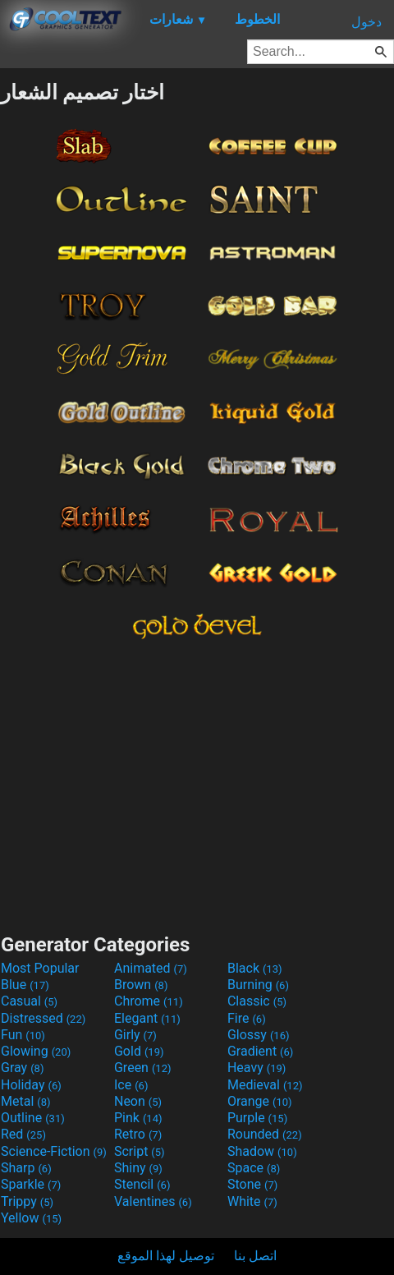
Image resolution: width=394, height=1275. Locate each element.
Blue (25, 984)
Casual (29, 1001)
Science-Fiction (54, 1151)
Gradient (260, 1051)
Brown (140, 984)
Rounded (264, 1134)
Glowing (36, 1051)
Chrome (148, 1001)
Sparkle (31, 1184)
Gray (22, 1067)
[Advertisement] (197, 783)
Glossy (258, 1035)
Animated (150, 968)
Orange (259, 1101)
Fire (246, 1018)
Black (254, 968)
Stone (252, 1184)
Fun (23, 1035)
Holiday (31, 1085)
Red (23, 1134)
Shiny (138, 1168)
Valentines (153, 1201)
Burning (258, 984)
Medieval (265, 1085)
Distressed (43, 1018)
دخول (366, 22)
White (252, 1201)
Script (139, 1151)
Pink (138, 1117)
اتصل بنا (255, 1255)
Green (143, 1067)
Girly (135, 1035)
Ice (131, 1085)
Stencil (142, 1184)
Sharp (26, 1168)
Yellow (31, 1218)
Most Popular (40, 968)
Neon (138, 1101)
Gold (139, 1051)
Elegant (147, 1018)
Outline (33, 1117)
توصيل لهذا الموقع (165, 1255)
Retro (138, 1134)
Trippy (27, 1201)
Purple (257, 1117)
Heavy (256, 1067)
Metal (26, 1101)
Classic (256, 1001)
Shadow (262, 1151)
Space (253, 1168)
